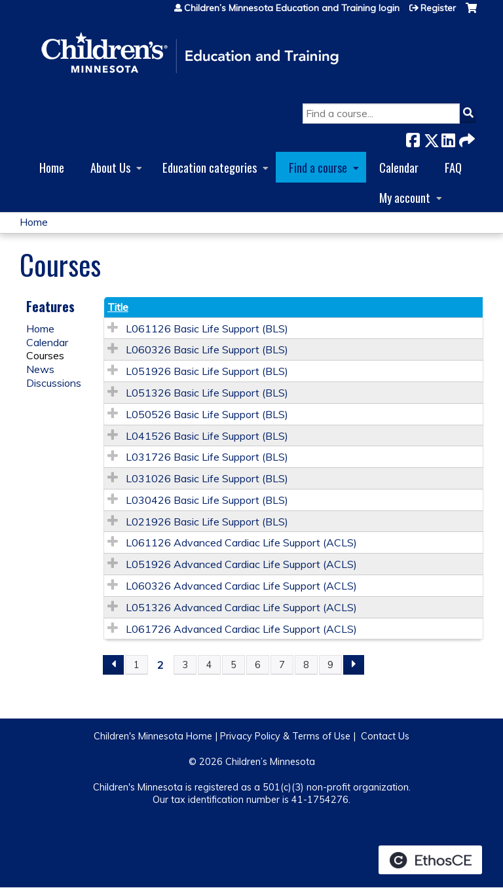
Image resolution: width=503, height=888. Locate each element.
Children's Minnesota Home (153, 736)
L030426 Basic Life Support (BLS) (207, 499)
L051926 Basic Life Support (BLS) (207, 371)
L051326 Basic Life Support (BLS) (207, 392)
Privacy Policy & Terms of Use (285, 736)
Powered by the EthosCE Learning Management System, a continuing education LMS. (430, 860)
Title (117, 306)
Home (51, 167)
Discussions (53, 382)
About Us (110, 167)
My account (404, 197)
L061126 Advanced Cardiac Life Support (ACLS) (241, 542)
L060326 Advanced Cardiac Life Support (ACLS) (241, 585)
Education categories (209, 167)
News (40, 369)
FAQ (453, 167)
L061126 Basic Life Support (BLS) (207, 328)
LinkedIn (448, 137)
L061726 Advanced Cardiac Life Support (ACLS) (241, 628)
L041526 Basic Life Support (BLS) (207, 435)
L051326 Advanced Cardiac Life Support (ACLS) (241, 607)
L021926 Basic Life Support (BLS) (207, 521)
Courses (45, 355)
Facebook (412, 137)
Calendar (399, 167)
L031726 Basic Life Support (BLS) (207, 456)
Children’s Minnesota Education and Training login (292, 7)
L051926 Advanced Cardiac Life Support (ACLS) (241, 564)
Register (438, 7)
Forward (465, 137)
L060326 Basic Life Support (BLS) (207, 349)
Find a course (318, 167)
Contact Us (385, 736)
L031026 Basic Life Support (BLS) (207, 478)
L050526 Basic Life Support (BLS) (207, 414)
